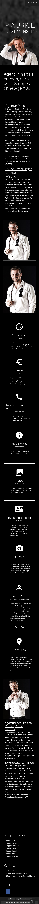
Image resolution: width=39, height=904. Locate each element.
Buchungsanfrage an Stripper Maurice (20, 876)
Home (12, 899)
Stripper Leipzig (11, 840)
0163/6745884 (12, 871)
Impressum (28, 902)
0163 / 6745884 (17, 420)
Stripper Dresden (12, 843)
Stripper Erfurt (11, 853)
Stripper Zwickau (12, 856)
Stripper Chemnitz (12, 846)
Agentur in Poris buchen (24, 899)
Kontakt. (17, 151)
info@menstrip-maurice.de (16, 873)
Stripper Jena (11, 848)
